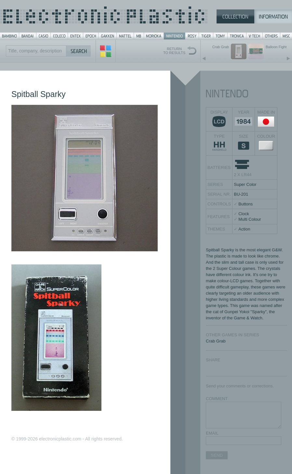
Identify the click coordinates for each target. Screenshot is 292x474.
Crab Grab (216, 341)
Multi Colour (249, 219)
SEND (217, 455)
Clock (243, 213)
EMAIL (212, 433)
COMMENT (217, 398)
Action (244, 229)
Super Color (245, 184)
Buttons (245, 204)
